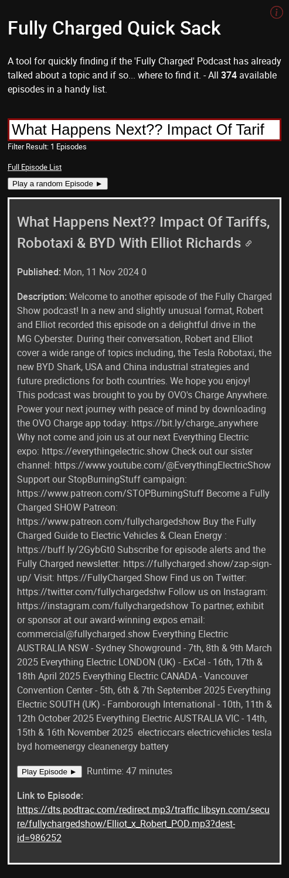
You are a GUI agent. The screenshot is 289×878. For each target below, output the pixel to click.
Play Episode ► (49, 771)
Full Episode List (35, 167)
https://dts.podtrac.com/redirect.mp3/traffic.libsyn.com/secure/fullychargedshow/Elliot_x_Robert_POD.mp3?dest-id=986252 (143, 823)
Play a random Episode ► (57, 183)
